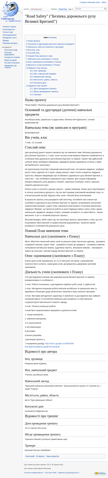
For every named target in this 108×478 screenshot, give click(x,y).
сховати (53, 38)
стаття (26, 9)
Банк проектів (52, 456)
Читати (54, 9)
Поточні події (8, 32)
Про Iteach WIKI (51, 472)
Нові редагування (9, 35)
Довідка (6, 40)
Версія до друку (10, 60)
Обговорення (36, 9)
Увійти (103, 2)
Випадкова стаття (9, 38)
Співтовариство (9, 29)
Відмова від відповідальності (68, 472)
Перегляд (63, 9)
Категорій (30, 456)
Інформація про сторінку (10, 67)
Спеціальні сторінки (12, 57)
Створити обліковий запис (90, 2)
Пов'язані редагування (9, 54)
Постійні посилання (12, 63)
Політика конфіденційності (34, 472)
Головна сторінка (9, 27)
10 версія (40, 456)
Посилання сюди (10, 50)
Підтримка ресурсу (10, 43)
